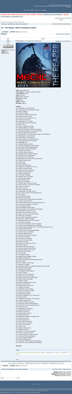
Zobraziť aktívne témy (19, 22)
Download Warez (10, 24)
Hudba (16, 24)
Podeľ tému (3, 34)
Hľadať (31, 10)
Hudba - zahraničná (23, 24)
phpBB (22, 392)
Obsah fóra (3, 24)
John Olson (13, 392)
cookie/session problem (52, 14)
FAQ (28, 10)
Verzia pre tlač (4, 33)
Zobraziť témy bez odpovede (7, 22)
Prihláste (64, 352)
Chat (40, 10)
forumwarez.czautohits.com (12, 17)
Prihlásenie (44, 10)
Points (36, 10)
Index (25, 10)
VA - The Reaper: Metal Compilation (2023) (18, 28)
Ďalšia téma (68, 34)
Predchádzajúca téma (60, 34)
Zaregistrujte (49, 352)
